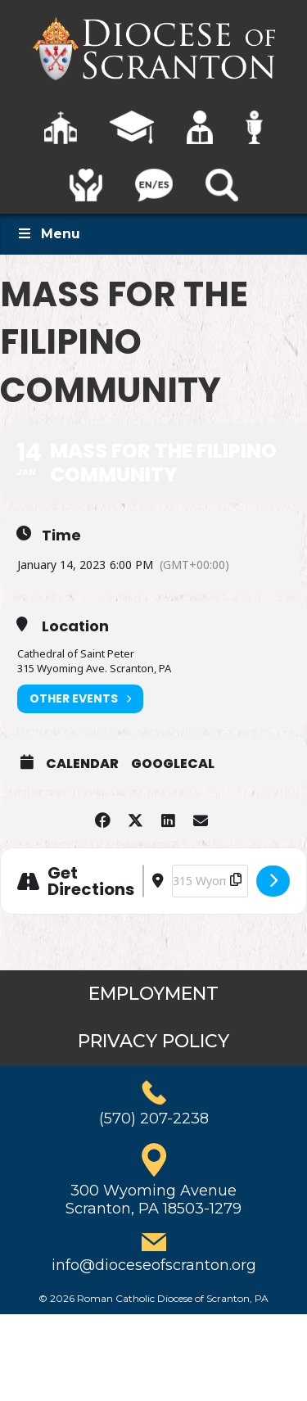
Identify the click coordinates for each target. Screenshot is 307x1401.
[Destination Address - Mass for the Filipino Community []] (210, 881)
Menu (48, 234)
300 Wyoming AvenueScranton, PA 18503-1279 (153, 1200)
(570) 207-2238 (154, 1119)
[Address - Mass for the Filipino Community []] (143, 881)
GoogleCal (172, 764)
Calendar (82, 764)
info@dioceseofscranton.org (154, 1265)
